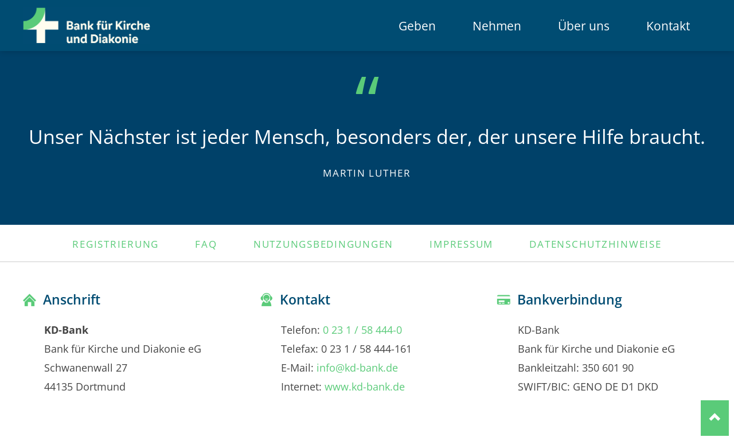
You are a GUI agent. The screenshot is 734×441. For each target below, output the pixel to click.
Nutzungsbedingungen (323, 244)
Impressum (461, 244)
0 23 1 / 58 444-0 (362, 329)
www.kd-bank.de (365, 386)
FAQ (206, 244)
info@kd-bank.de (357, 367)
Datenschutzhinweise (595, 244)
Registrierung (115, 244)
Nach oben (715, 417)
